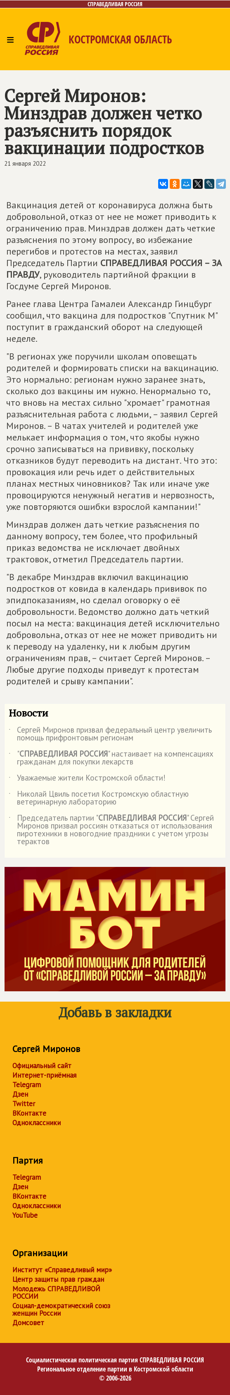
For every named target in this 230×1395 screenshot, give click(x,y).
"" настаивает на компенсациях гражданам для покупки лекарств (111, 758)
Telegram (26, 1084)
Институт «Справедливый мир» (62, 1270)
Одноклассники (36, 1122)
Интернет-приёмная (44, 1075)
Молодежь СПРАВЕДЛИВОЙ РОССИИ (56, 1292)
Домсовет (28, 1322)
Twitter (23, 1103)
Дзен (20, 1094)
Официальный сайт (41, 1065)
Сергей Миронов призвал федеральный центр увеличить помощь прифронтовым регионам (110, 734)
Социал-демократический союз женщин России (61, 1309)
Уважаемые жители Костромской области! (87, 779)
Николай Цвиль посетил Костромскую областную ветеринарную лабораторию (99, 798)
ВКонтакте (29, 1113)
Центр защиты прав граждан (58, 1279)
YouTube (25, 1215)
